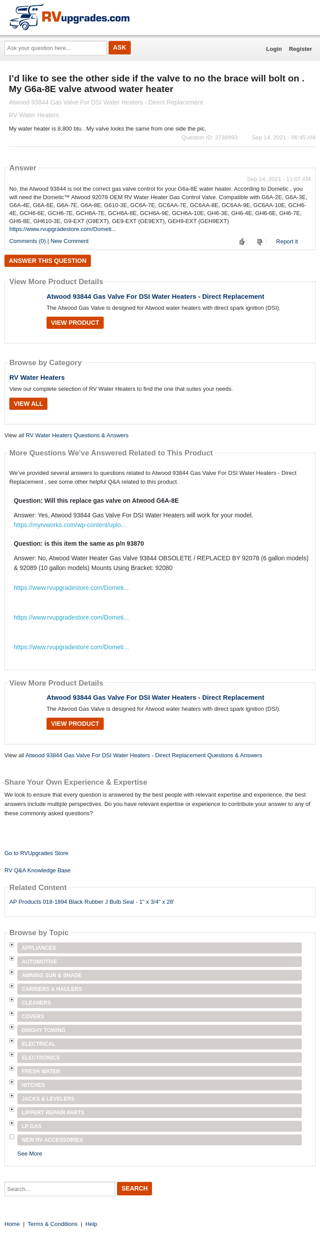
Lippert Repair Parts (53, 1113)
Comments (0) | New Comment (49, 241)
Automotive (39, 962)
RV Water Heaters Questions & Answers (77, 435)
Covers (33, 1016)
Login (274, 49)
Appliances (39, 948)
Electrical (38, 1044)
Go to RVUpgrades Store (36, 853)
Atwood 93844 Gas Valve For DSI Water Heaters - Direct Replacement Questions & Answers (143, 755)
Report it (287, 241)
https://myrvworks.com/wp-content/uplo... (70, 524)
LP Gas (31, 1126)
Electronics (41, 1058)
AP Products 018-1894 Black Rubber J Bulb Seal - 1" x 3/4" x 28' (91, 901)
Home (12, 1224)
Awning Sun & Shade (52, 975)
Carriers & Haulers (52, 989)
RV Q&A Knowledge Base (37, 870)
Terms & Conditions (52, 1224)
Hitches (33, 1085)
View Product (75, 322)
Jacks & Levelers (48, 1099)
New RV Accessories (52, 1140)
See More (29, 1153)
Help (92, 1224)
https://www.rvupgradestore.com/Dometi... (62, 229)
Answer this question (47, 260)
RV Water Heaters (37, 377)
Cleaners (36, 1003)
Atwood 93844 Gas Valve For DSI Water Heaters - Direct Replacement (155, 296)
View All (28, 403)
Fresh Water (41, 1071)
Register (300, 49)
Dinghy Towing (44, 1030)
